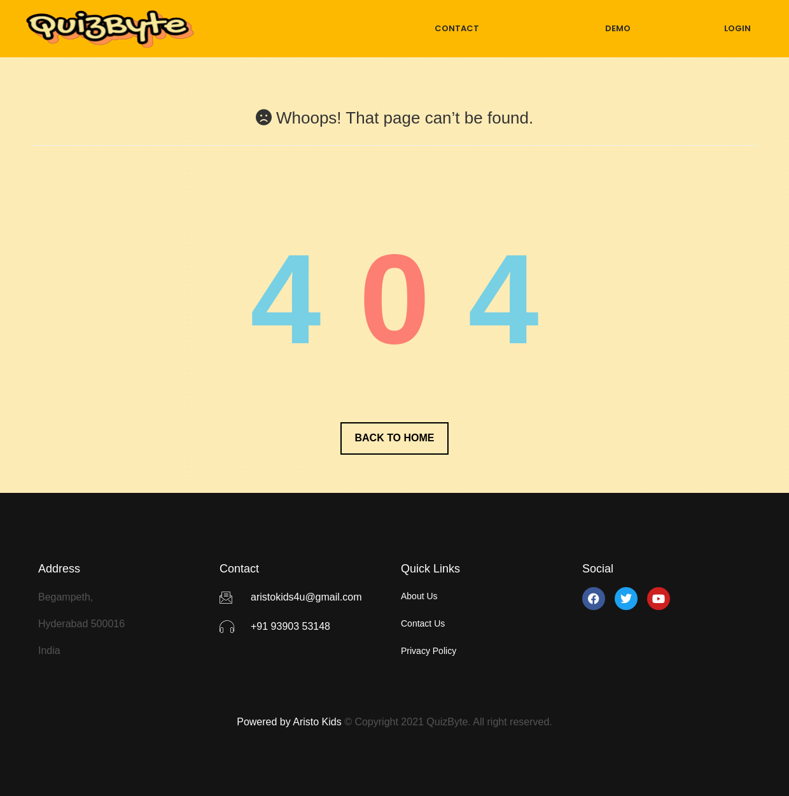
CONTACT (457, 28)
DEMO (618, 28)
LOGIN (737, 28)
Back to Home (394, 437)
